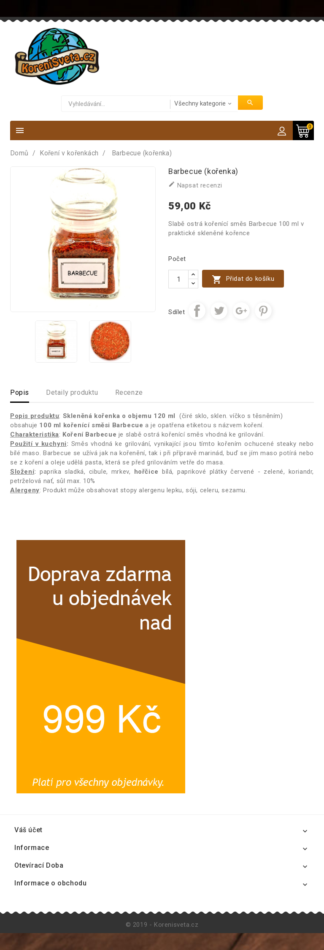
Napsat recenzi (195, 185)
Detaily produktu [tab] (72, 392)
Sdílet (197, 310)
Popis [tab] (19, 392)
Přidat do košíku (243, 279)
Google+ (241, 310)
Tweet (219, 310)
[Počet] (178, 279)
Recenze (129, 392)
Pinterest (263, 310)
